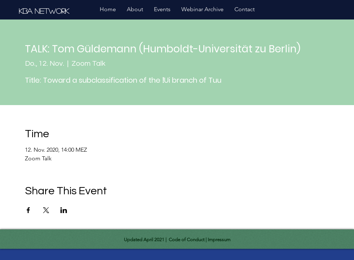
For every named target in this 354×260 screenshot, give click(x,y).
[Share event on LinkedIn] (63, 210)
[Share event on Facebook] (28, 210)
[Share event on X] (46, 210)
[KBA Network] (45, 11)
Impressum (219, 239)
